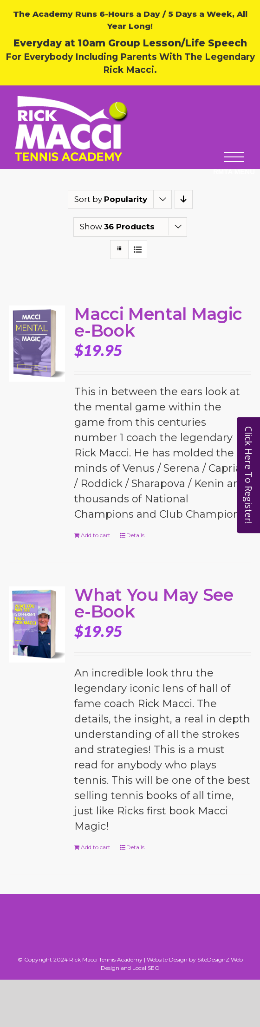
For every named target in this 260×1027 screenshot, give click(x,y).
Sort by (110, 199)
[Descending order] (184, 199)
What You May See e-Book (153, 603)
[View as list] (138, 249)
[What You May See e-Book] (37, 624)
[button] (234, 170)
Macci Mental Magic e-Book (158, 322)
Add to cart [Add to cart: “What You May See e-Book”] (95, 847)
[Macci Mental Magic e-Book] (37, 344)
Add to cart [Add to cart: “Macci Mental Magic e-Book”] (95, 535)
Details (135, 535)
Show (117, 226)
